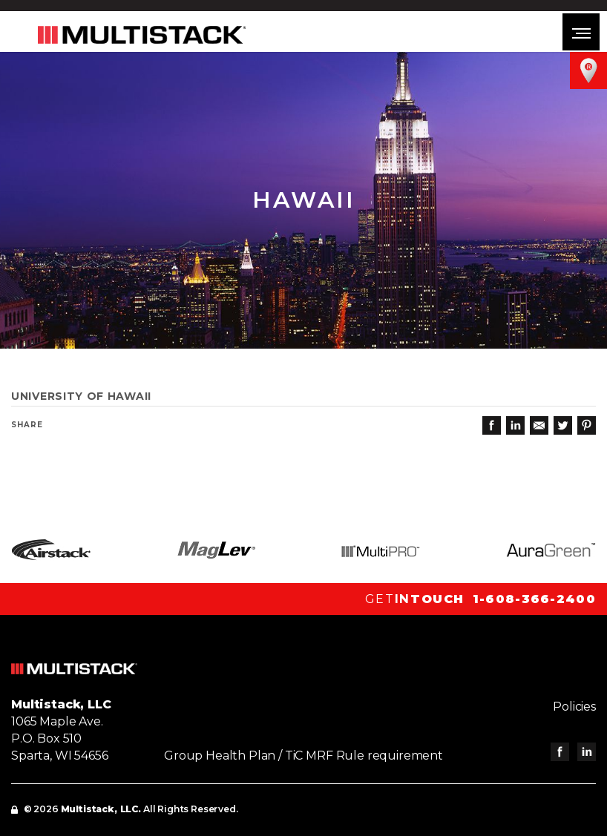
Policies (574, 707)
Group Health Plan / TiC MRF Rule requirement (303, 755)
